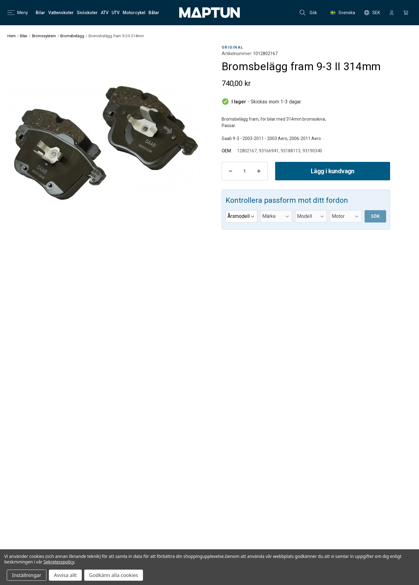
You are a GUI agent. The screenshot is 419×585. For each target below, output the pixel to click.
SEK (372, 12)
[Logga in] (391, 12)
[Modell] (311, 216)
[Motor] (346, 216)
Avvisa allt (65, 575)
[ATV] (105, 12)
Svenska (342, 13)
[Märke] (276, 216)
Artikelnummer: (237, 53)
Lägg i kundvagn (332, 171)
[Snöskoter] (87, 12)
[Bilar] (40, 12)
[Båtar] (153, 12)
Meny (17, 12)
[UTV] (116, 12)
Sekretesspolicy (59, 562)
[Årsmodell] (241, 216)
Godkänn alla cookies (113, 575)
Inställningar (26, 575)
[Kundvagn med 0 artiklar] (406, 13)
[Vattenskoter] (61, 12)
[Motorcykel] (134, 12)
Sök (308, 12)
